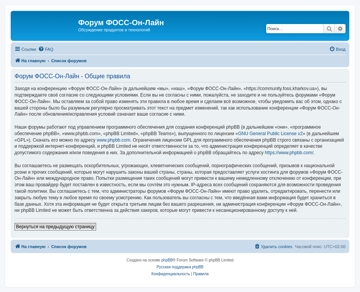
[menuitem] (45, 49)
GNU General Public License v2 (270, 133)
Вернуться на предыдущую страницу (55, 226)
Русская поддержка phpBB (179, 267)
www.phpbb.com (113, 140)
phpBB (167, 260)
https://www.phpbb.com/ (289, 152)
